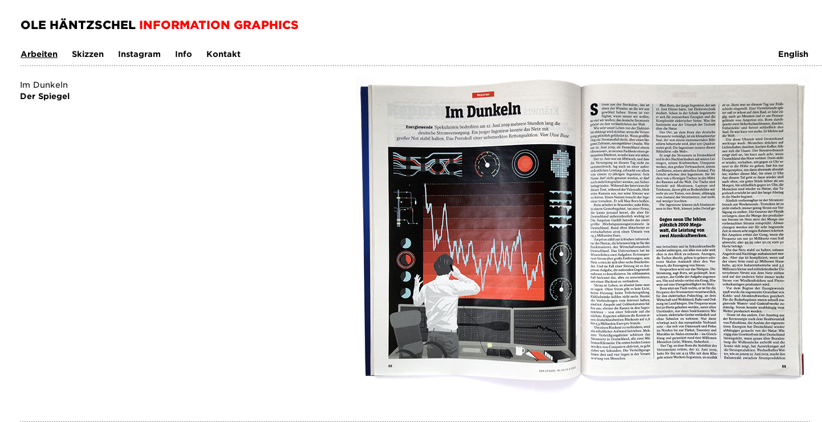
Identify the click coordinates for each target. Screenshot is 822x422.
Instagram (139, 54)
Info (183, 54)
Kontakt (223, 54)
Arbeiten (39, 54)
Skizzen (88, 54)
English (793, 54)
